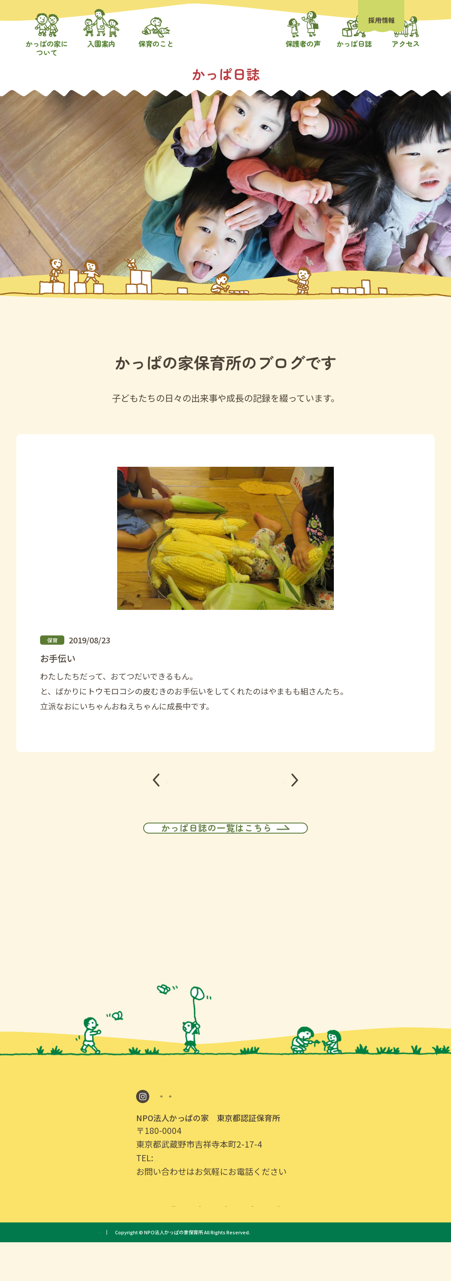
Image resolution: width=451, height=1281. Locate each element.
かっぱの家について (102, 1241)
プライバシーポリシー (123, 1271)
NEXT (274, 803)
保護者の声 (301, 1241)
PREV (176, 803)
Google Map (190, 1131)
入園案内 (177, 1241)
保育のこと (237, 1241)
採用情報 (381, 20)
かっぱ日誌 (364, 1241)
